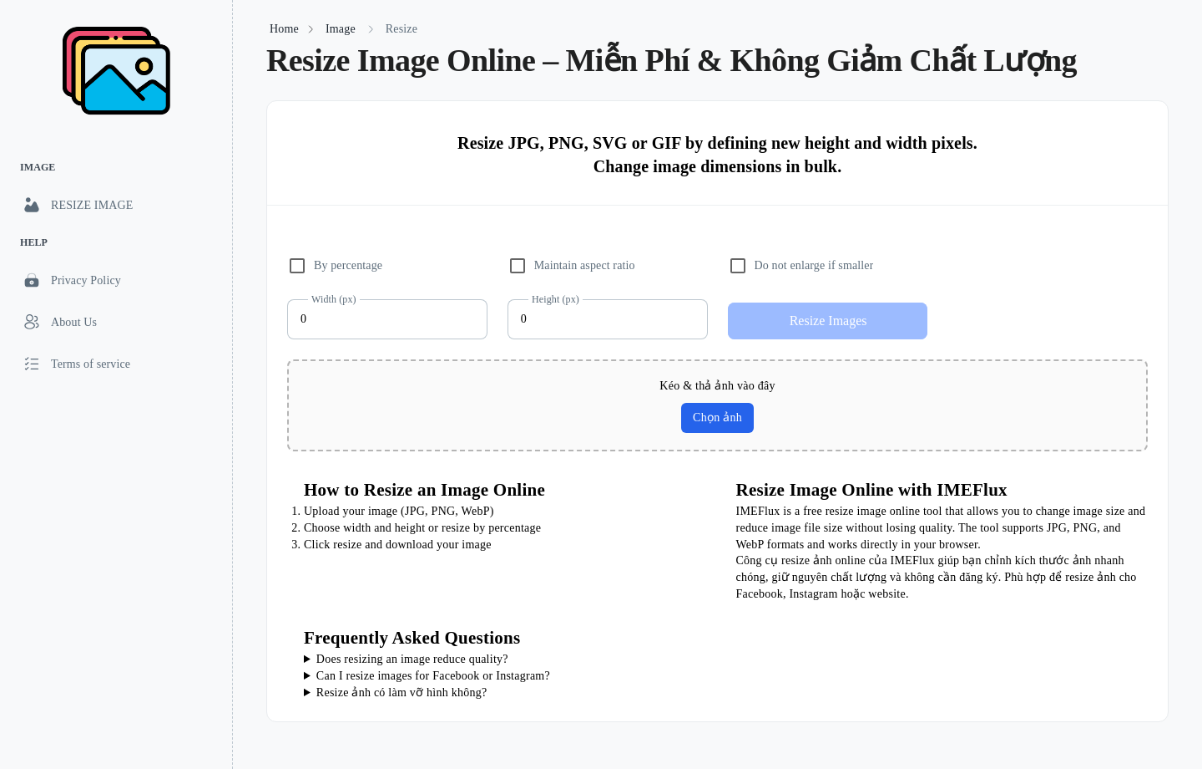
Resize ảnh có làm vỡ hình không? (401, 692)
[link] (116, 205)
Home (284, 29)
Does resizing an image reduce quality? (412, 659)
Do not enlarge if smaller (814, 265)
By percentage (348, 265)
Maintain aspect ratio (584, 265)
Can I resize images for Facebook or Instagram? (433, 676)
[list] (116, 268)
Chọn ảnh (717, 417)
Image (341, 29)
